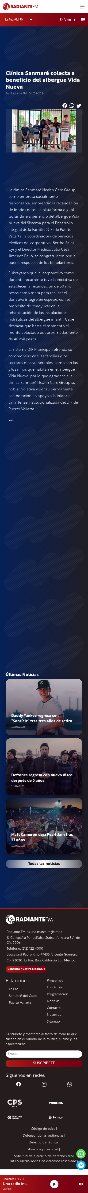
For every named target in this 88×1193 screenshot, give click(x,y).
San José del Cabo (23, 996)
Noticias (53, 1001)
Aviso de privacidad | (44, 1149)
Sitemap (53, 1022)
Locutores (54, 987)
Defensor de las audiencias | (44, 1136)
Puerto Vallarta (20, 1003)
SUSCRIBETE (44, 1063)
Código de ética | (44, 1129)
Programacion (57, 994)
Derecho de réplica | (44, 1142)
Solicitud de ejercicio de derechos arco (44, 1156)
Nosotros (54, 1015)
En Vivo (69, 20)
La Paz (13, 989)
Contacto (54, 1008)
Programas (55, 980)
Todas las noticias (44, 864)
